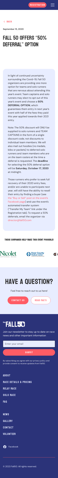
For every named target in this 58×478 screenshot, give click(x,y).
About (7, 375)
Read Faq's (41, 300)
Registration (37, 5)
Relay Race (9, 388)
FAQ (5, 401)
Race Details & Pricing (17, 382)
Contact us (18, 300)
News (6, 414)
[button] (52, 5)
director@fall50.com (19, 220)
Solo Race (9, 395)
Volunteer (9, 434)
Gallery (8, 421)
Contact (8, 427)
